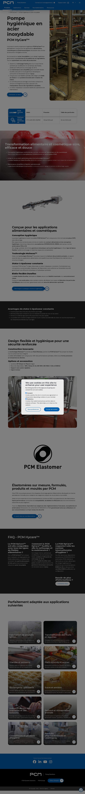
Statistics (30, 399)
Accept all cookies (51, 409)
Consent (30, 393)
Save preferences (33, 409)
